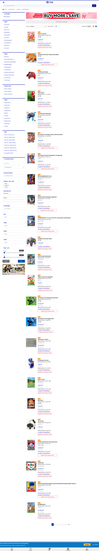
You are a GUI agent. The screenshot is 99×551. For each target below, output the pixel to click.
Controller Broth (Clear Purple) (45, 238)
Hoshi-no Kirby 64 (42, 33)
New (6, 183)
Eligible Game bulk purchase (44, 47)
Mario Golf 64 (41, 92)
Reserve (7, 185)
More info (23, 545)
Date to (5, 198)
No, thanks (95, 544)
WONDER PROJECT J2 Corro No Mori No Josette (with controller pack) (54, 217)
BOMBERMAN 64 (42, 504)
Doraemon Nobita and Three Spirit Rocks (47, 442)
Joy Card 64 (41, 421)
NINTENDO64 (25, 9)
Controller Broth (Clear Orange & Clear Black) (48, 54)
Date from (6, 193)
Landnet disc (41, 462)
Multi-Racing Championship (44, 256)
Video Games (11, 9)
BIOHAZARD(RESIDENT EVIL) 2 (45, 176)
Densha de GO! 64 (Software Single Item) (47, 197)
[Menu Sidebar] (4, 2)
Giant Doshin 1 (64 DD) (43, 339)
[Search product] (94, 5)
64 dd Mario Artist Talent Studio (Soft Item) (48, 297)
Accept (87, 544)
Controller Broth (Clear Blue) (44, 113)
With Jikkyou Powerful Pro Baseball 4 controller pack (50, 155)
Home (4, 9)
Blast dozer (40, 400)
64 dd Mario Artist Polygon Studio (46, 318)
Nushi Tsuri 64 (41, 379)
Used (6, 187)
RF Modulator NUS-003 (43, 360)
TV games (18, 9)
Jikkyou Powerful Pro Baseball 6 (45, 277)
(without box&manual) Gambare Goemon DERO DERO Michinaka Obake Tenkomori (57, 483)
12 (65, 524)
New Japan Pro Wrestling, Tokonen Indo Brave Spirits (50, 134)
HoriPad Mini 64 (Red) (43, 72)
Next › (69, 524)
